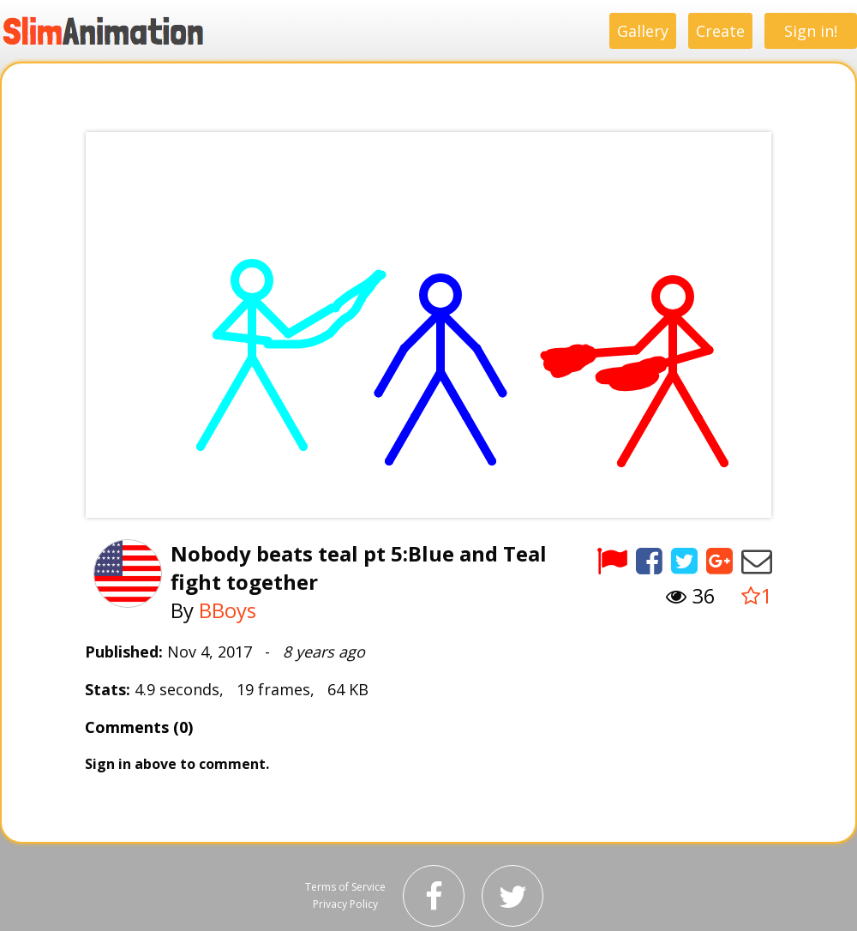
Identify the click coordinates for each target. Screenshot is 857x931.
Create (720, 31)
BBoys (227, 610)
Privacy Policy (345, 904)
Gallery (642, 31)
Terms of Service (345, 887)
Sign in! (810, 31)
